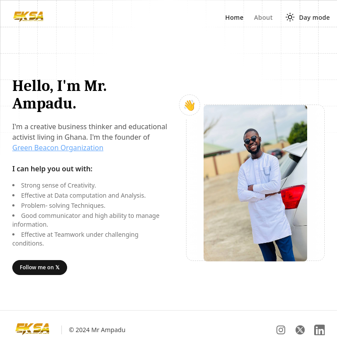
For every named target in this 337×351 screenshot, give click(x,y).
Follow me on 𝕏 (40, 267)
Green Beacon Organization (58, 147)
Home (234, 17)
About (263, 17)
